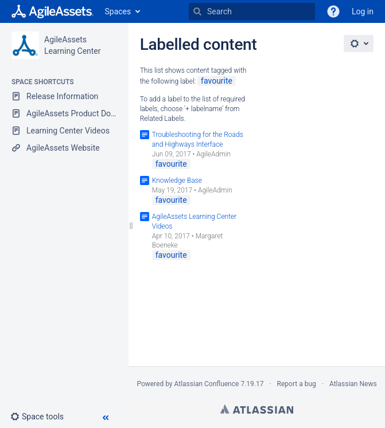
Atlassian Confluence (206, 384)
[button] (41, 416)
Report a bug (296, 384)
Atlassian (256, 409)
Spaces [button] (118, 11)
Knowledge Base (177, 180)
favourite (216, 80)
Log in (363, 11)
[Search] (197, 11)
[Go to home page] (52, 11)
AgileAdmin (213, 154)
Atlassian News (353, 384)
